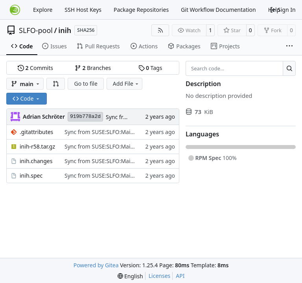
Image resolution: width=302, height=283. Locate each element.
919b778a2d (85, 116)
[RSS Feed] (160, 30)
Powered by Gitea (96, 265)
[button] (55, 84)
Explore (42, 9)
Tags (150, 68)
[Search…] (289, 68)
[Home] (15, 10)
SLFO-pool (36, 30)
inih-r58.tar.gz (37, 146)
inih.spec (31, 175)
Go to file (85, 83)
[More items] (289, 46)
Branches (93, 68)
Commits (35, 68)
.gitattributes (36, 132)
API (180, 275)
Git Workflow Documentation (218, 9)
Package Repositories (141, 9)
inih (64, 30)
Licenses (160, 275)
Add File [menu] (126, 83)
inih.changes (36, 161)
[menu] (130, 276)
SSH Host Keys (82, 9)
